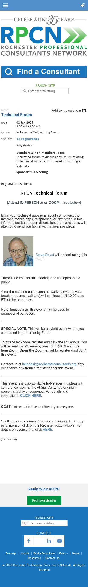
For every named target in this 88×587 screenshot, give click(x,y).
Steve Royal (45, 255)
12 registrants (27, 138)
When (4, 122)
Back (4, 110)
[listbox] (69, 110)
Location (5, 132)
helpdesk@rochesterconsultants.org (49, 364)
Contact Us (52, 558)
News (75, 553)
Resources (34, 558)
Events (63, 553)
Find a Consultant (44, 553)
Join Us (24, 553)
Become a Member (44, 500)
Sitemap (11, 553)
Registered (6, 138)
